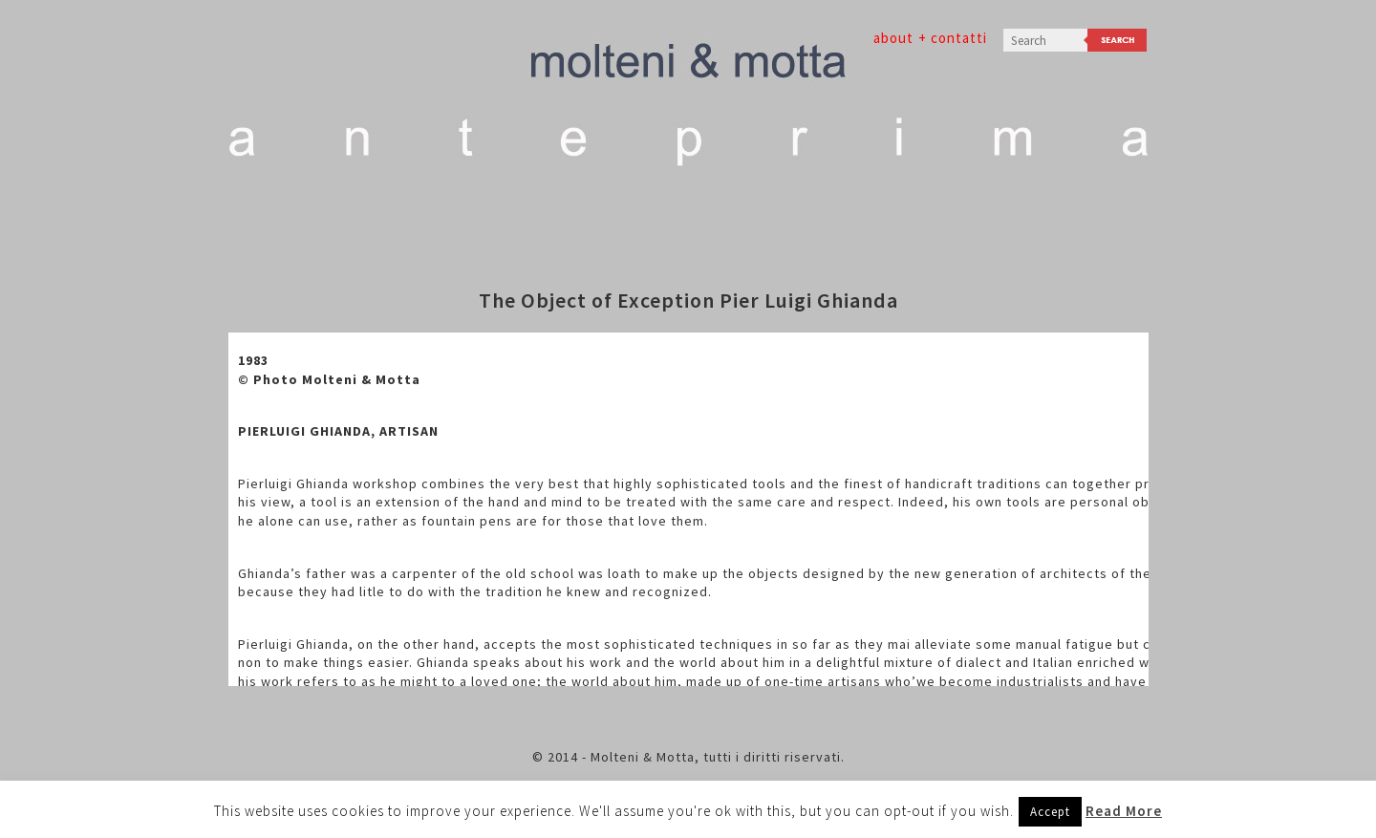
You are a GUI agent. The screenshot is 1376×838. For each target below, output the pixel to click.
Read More (1124, 811)
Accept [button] (1050, 812)
